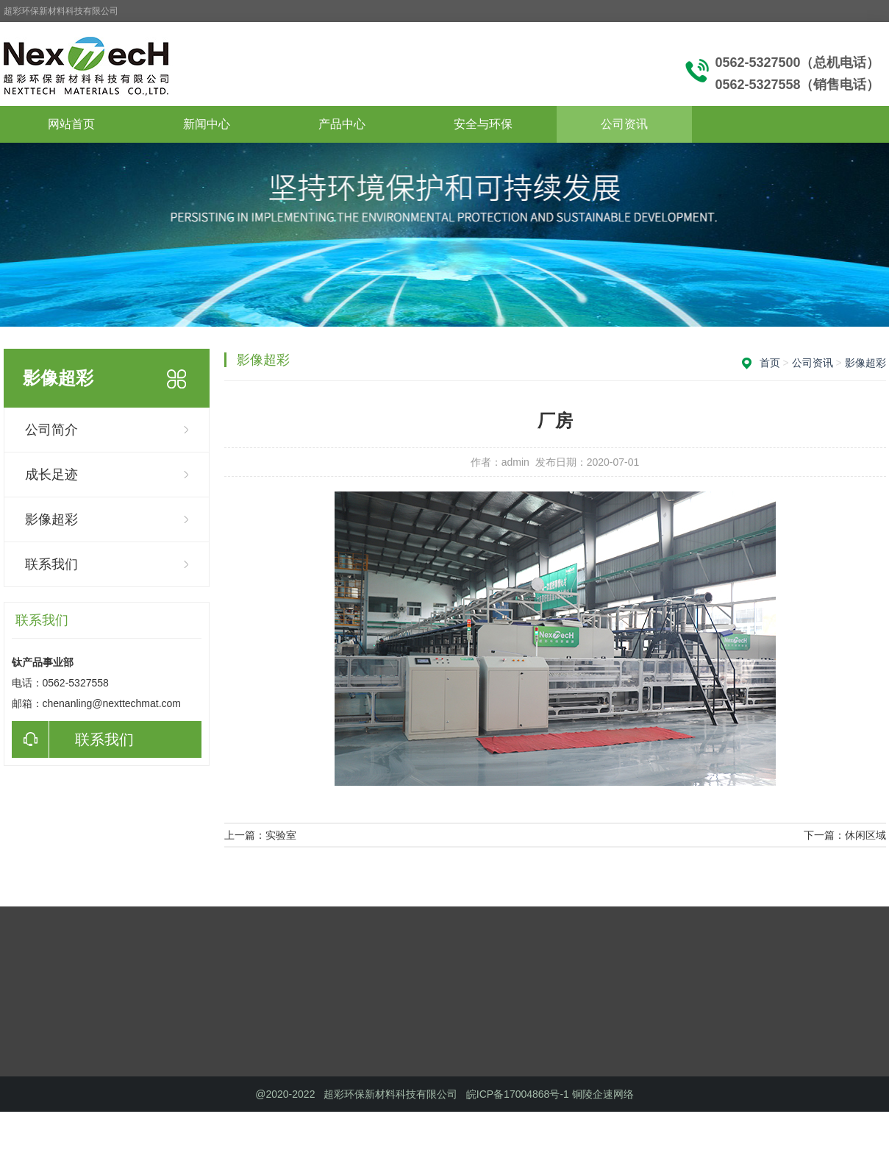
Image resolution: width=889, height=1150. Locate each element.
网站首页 (71, 124)
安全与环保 (483, 124)
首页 (770, 363)
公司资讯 (624, 124)
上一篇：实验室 (260, 835)
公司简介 (51, 429)
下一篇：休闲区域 (845, 835)
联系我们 (51, 564)
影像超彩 (51, 519)
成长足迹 (51, 474)
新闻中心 (206, 124)
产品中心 (341, 124)
